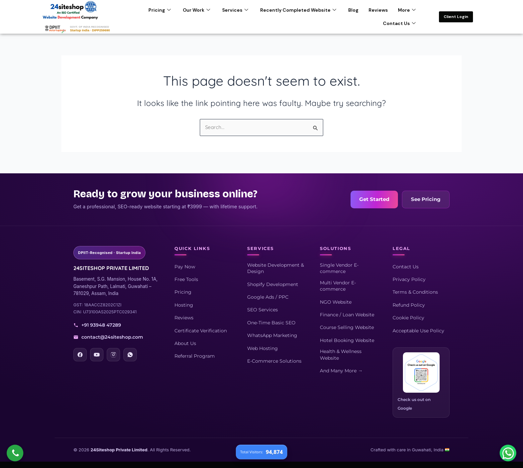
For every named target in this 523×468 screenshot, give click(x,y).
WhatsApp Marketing (272, 335)
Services (235, 9)
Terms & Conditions (415, 292)
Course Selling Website (347, 327)
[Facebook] (80, 354)
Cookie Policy (408, 317)
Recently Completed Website (298, 9)
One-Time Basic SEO (271, 322)
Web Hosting (262, 348)
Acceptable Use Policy (418, 330)
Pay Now (184, 266)
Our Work (196, 9)
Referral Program (194, 356)
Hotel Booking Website (347, 340)
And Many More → (341, 370)
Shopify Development (272, 284)
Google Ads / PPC (268, 297)
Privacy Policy (409, 279)
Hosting (183, 305)
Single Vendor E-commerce (339, 268)
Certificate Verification (200, 330)
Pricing (159, 9)
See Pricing (426, 199)
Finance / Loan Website (347, 314)
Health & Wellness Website (341, 354)
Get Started (374, 199)
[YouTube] (96, 354)
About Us (185, 343)
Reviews (378, 10)
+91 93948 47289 (97, 325)
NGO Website (336, 302)
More (407, 9)
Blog (353, 10)
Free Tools (186, 279)
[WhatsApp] (130, 354)
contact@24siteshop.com (108, 337)
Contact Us (399, 23)
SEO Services (262, 310)
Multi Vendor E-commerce (338, 285)
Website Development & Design (275, 268)
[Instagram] (113, 354)
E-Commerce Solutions (274, 361)
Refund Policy (409, 305)
